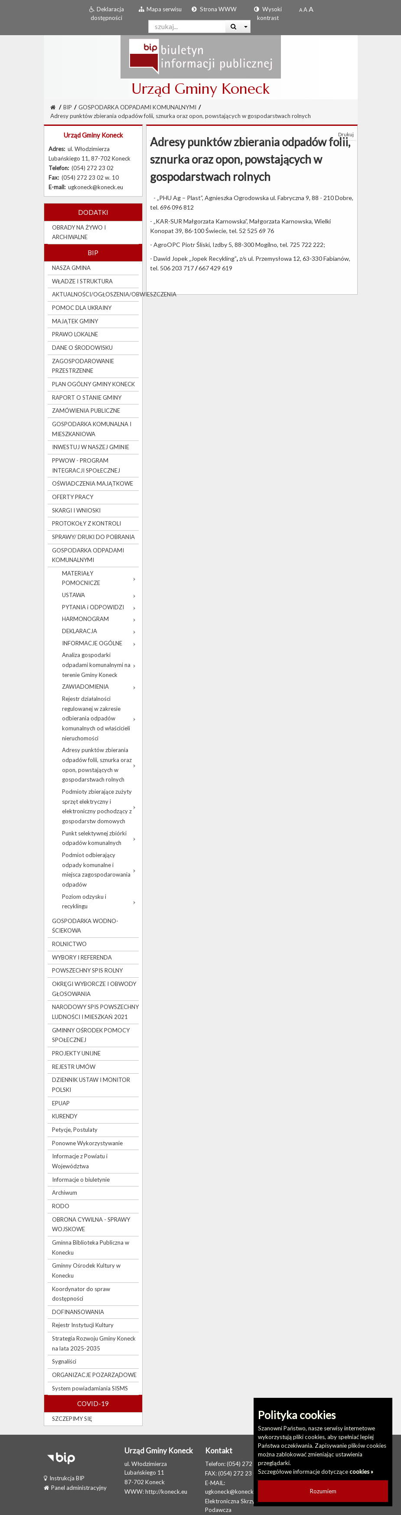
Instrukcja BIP (64, 1478)
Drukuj (346, 134)
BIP (67, 107)
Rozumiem (323, 1491)
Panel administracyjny (75, 1487)
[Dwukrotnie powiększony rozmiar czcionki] (311, 9)
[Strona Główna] (52, 107)
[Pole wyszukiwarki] (187, 26)
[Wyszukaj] (233, 26)
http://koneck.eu (166, 1491)
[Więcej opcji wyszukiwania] (246, 26)
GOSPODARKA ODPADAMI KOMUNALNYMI (137, 107)
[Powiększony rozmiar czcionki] (305, 9)
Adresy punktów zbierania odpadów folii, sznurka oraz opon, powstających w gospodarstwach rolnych (180, 115)
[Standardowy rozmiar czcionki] (300, 9)
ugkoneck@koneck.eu (233, 1491)
